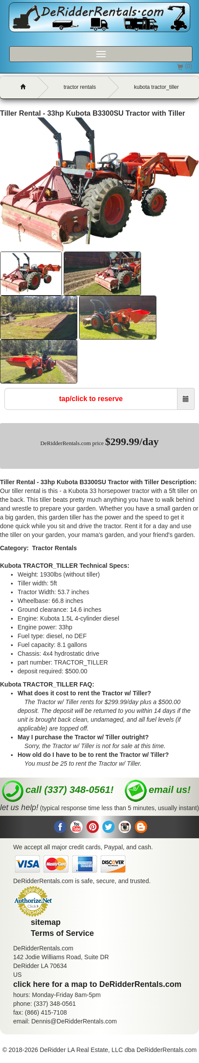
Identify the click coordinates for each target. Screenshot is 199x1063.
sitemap (46, 922)
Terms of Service (62, 933)
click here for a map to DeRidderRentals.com (97, 984)
